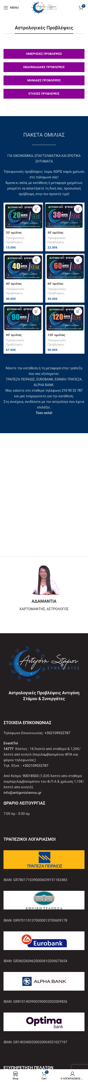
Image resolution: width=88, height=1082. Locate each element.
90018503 (30, 776)
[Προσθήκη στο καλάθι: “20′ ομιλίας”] (36, 209)
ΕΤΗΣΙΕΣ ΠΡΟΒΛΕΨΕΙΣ (44, 93)
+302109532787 (57, 733)
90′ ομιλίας (14, 335)
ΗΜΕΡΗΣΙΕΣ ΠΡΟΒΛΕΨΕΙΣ (44, 53)
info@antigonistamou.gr (22, 793)
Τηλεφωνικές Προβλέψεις (15, 240)
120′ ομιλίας (56, 335)
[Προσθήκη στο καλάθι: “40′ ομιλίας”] (36, 260)
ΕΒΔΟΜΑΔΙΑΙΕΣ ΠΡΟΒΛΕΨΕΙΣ (44, 67)
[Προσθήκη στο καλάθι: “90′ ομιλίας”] (36, 311)
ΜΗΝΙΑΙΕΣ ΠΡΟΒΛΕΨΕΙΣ (44, 80)
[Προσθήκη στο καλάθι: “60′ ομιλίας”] (78, 260)
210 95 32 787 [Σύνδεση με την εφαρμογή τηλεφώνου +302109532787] (72, 390)
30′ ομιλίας (56, 232)
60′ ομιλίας (56, 283)
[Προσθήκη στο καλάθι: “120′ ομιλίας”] (78, 311)
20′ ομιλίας (14, 232)
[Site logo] (44, 7)
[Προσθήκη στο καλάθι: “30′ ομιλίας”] (78, 209)
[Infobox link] (44, 588)
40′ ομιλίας (14, 283)
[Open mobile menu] (11, 7)
